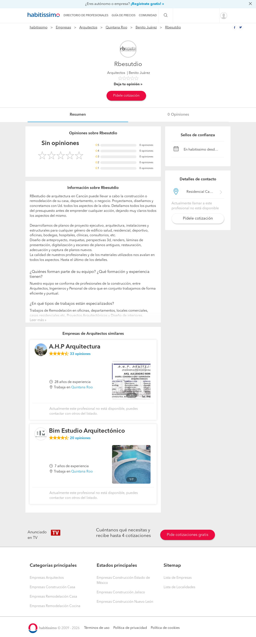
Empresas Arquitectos (47, 578)
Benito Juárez (146, 27)
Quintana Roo (116, 27)
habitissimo (38, 27)
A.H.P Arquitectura (74, 347)
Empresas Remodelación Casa (53, 596)
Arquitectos (88, 27)
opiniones (80, 354)
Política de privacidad (130, 628)
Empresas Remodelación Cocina (55, 606)
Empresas (63, 27)
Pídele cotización (126, 95)
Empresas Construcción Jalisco (121, 592)
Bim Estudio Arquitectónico (87, 431)
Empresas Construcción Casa (52, 587)
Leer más (37, 320)
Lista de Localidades (179, 587)
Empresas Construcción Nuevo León (125, 602)
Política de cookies (165, 628)
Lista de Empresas (178, 578)
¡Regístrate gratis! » (147, 4)
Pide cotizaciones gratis (187, 535)
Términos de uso (97, 628)
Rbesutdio (173, 27)
